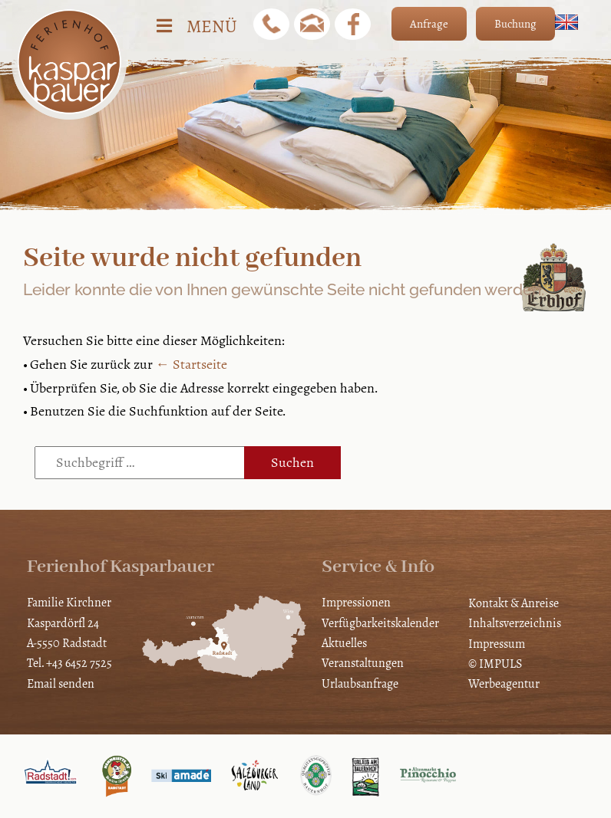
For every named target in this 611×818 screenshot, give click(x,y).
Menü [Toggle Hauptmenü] (196, 26)
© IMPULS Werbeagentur (504, 673)
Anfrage (429, 24)
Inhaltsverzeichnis (514, 622)
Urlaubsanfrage (360, 683)
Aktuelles (344, 642)
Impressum (496, 643)
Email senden (60, 683)
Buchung (515, 24)
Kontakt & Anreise (513, 603)
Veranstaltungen (363, 662)
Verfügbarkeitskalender (380, 622)
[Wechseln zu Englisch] (566, 22)
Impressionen (356, 602)
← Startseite (191, 364)
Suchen (292, 462)
